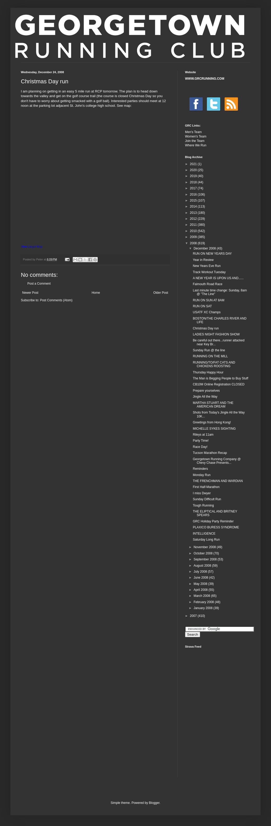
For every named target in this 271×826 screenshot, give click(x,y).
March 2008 (202, 596)
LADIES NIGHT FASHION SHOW (216, 334)
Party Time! (201, 440)
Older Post (160, 293)
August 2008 (203, 565)
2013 (194, 213)
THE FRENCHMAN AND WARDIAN (218, 481)
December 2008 (205, 248)
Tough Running (203, 505)
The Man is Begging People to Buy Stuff (220, 378)
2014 (194, 206)
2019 (194, 176)
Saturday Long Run (206, 539)
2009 (194, 237)
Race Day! (200, 447)
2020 (194, 170)
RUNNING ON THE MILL (210, 356)
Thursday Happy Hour (208, 372)
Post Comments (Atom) (56, 300)
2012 (194, 219)
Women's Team (195, 136)
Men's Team (193, 132)
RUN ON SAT (202, 306)
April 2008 (201, 590)
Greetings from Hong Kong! (212, 422)
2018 (194, 182)
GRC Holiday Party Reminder (213, 521)
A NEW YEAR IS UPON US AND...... (218, 278)
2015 (194, 200)
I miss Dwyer (202, 493)
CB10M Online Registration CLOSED (218, 384)
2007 (194, 616)
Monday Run (202, 475)
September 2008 (206, 559)
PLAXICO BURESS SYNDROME (216, 527)
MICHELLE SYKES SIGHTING (214, 428)
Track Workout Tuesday (209, 272)
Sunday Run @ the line (209, 350)
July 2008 (201, 571)
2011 (194, 225)
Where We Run (195, 145)
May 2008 (201, 584)
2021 (194, 164)
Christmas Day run (206, 328)
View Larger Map (31, 246)
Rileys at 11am (203, 434)
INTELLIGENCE (204, 533)
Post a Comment (39, 283)
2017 (194, 188)
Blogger (154, 803)
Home (96, 293)
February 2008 (204, 602)
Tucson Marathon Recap (210, 453)
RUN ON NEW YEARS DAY (212, 253)
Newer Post (30, 293)
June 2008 (201, 577)
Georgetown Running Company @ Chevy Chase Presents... (217, 461)
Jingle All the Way (205, 396)
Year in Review (203, 260)
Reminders (200, 469)
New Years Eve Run (207, 266)
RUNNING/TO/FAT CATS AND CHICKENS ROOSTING (214, 364)
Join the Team (195, 141)
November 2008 (205, 547)
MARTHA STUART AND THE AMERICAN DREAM (213, 404)
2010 (194, 231)
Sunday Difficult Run (207, 499)
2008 (194, 243)
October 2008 (203, 553)
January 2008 (203, 608)
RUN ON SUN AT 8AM (208, 300)
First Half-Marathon (206, 487)
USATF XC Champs (206, 312)
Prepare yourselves (206, 390)
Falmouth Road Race (207, 284)
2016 (194, 194)
